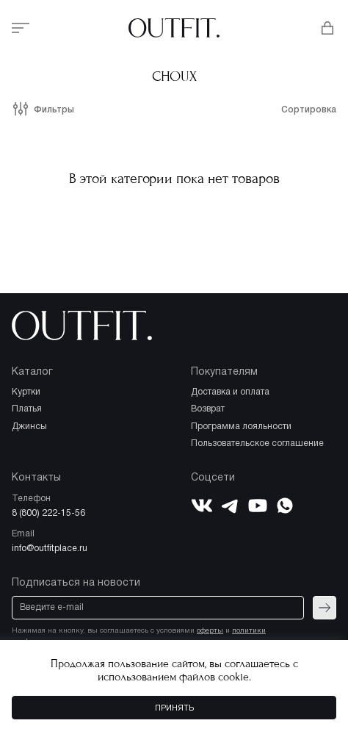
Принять (174, 708)
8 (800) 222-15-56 (48, 513)
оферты (210, 631)
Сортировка (308, 110)
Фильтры (54, 110)
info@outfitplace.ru (49, 548)
